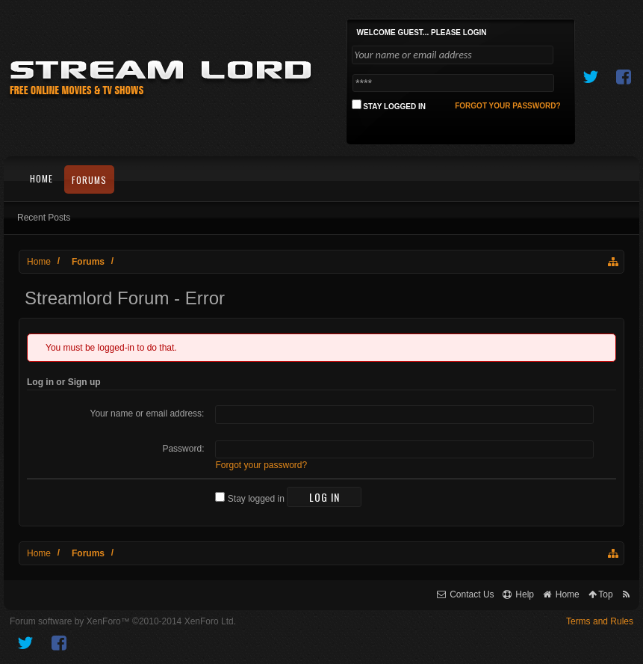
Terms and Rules (599, 621)
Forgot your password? (261, 465)
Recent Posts (43, 217)
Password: (183, 448)
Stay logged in (249, 499)
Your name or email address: (147, 413)
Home (41, 178)
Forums (89, 179)
